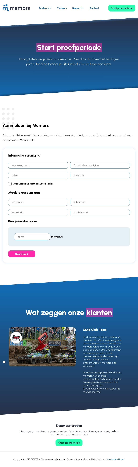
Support (76, 8)
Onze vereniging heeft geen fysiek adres (30, 183)
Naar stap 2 (21, 253)
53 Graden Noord (115, 459)
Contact (94, 8)
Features (44, 8)
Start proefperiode (121, 8)
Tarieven (62, 8)
